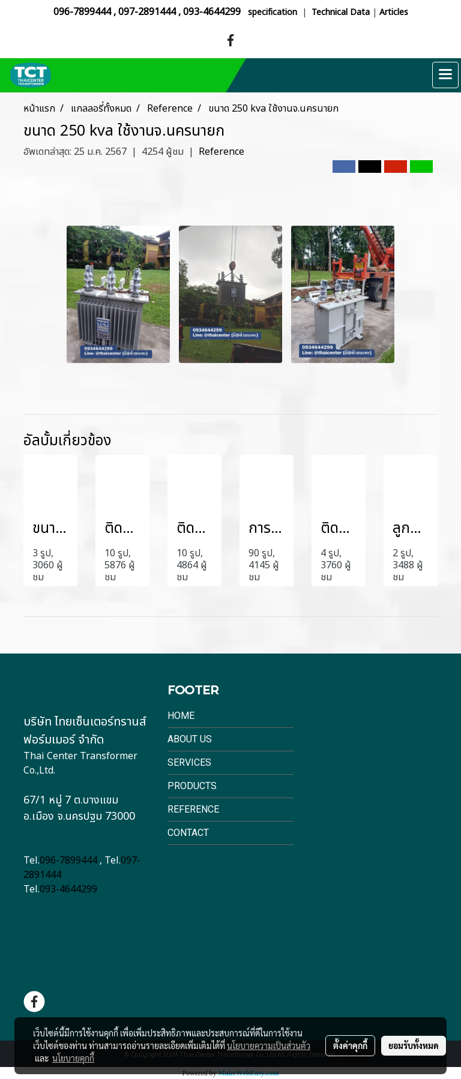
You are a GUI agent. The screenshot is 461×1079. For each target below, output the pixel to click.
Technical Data (341, 12)
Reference (221, 152)
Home (180, 715)
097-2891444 (147, 12)
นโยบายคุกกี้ (73, 1058)
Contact (188, 832)
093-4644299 (212, 12)
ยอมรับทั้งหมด (413, 1045)
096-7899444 (82, 12)
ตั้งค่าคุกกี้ (350, 1045)
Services (189, 762)
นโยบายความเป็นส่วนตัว (268, 1045)
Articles (393, 12)
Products (192, 786)
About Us (189, 739)
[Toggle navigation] (445, 75)
